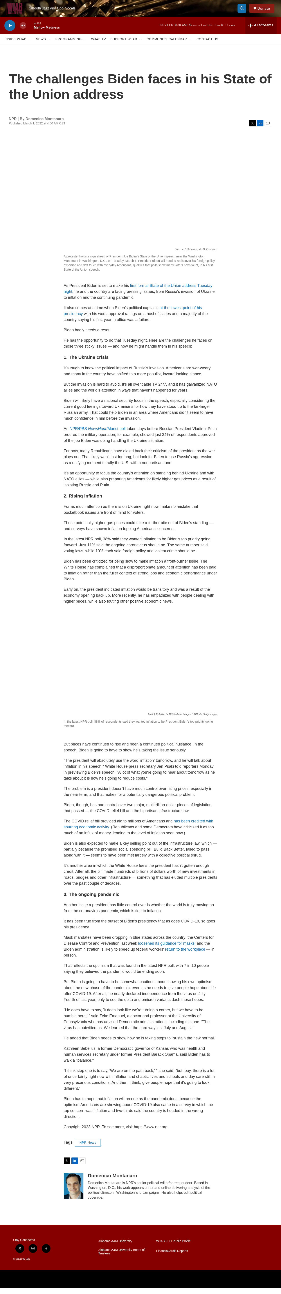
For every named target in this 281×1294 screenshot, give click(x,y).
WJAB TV (98, 45)
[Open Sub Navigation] (29, 45)
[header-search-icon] (243, 11)
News (41, 45)
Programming (68, 45)
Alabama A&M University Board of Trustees (121, 1258)
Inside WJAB (15, 45)
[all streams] (261, 32)
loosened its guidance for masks (166, 950)
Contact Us (207, 45)
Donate (265, 11)
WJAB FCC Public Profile (173, 1247)
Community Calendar (167, 45)
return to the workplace (185, 956)
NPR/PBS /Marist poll (98, 435)
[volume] (23, 32)
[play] (9, 32)
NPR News (87, 1149)
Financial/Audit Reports (172, 1257)
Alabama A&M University (115, 1247)
